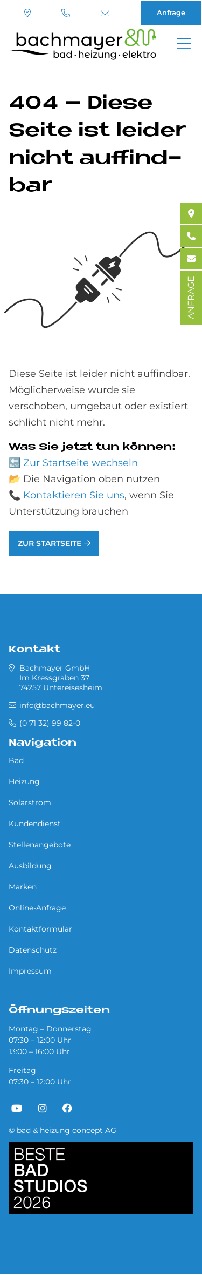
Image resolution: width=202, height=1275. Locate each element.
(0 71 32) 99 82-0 (65, 13)
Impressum (30, 971)
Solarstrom (30, 802)
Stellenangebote (40, 844)
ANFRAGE (191, 297)
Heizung (24, 781)
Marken (23, 887)
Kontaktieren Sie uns (73, 495)
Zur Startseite (49, 543)
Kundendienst (35, 823)
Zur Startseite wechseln (80, 463)
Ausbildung (30, 866)
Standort (27, 13)
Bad (16, 760)
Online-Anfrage (37, 908)
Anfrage (171, 12)
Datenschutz (33, 950)
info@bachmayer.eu (105, 13)
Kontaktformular (40, 929)
